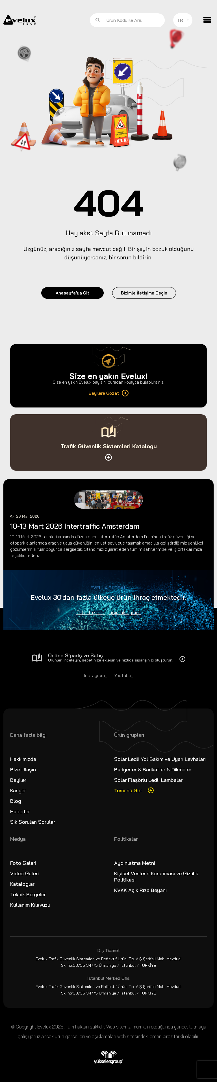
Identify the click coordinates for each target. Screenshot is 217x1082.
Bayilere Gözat (108, 393)
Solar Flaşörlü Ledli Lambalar (148, 780)
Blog (15, 801)
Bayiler (18, 780)
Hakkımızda (23, 759)
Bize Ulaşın (23, 769)
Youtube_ (123, 675)
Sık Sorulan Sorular (32, 822)
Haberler (20, 811)
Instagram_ (95, 675)
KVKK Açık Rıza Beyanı (140, 890)
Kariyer (18, 790)
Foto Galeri (23, 863)
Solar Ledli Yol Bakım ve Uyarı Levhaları (160, 759)
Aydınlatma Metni (134, 863)
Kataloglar (22, 884)
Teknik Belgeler (28, 894)
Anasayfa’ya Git (72, 293)
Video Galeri (24, 873)
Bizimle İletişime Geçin (144, 293)
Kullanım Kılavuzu (30, 905)
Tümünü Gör (128, 790)
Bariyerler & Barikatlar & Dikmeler (152, 769)
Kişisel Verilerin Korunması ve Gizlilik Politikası (156, 876)
